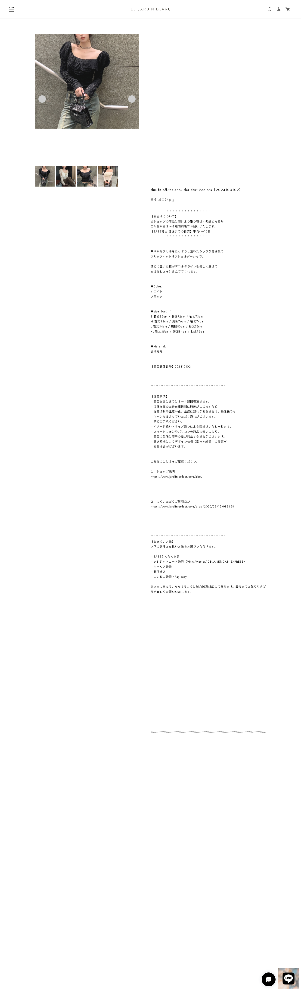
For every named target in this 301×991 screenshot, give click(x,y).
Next (132, 100)
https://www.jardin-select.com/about (177, 325)
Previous (42, 100)
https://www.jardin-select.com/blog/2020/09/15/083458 (192, 355)
